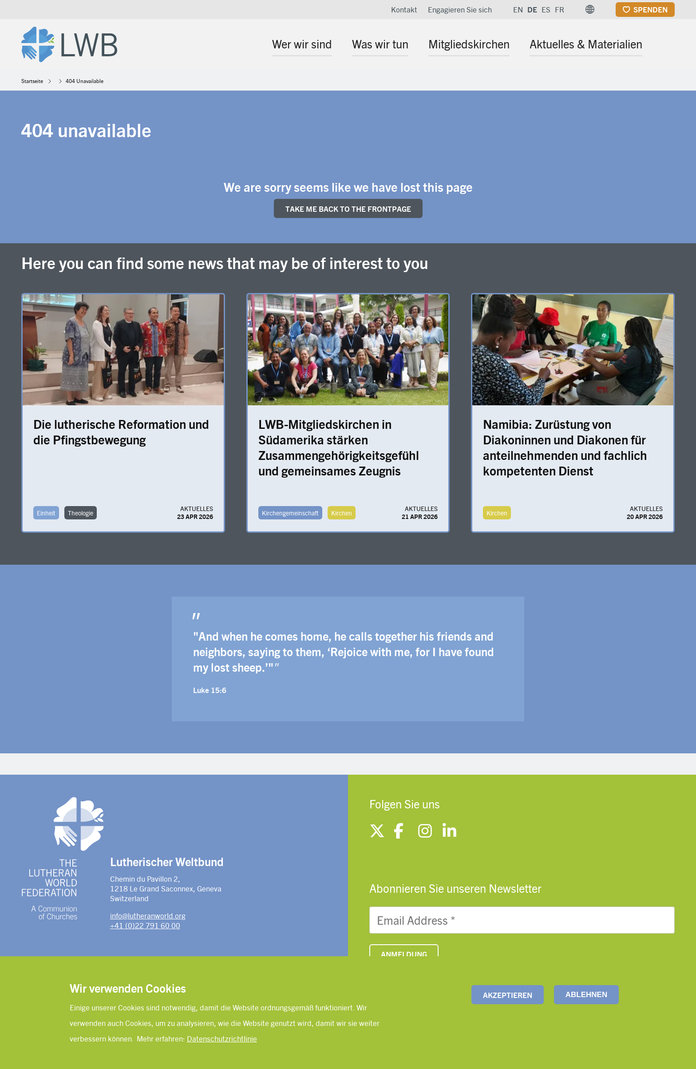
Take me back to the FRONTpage (348, 209)
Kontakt (404, 9)
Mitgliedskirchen (469, 43)
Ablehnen (586, 994)
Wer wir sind (302, 43)
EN (518, 9)
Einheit (46, 513)
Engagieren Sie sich (460, 9)
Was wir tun (380, 43)
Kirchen (341, 513)
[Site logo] (69, 42)
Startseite (32, 80)
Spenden (650, 9)
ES (546, 9)
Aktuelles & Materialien (586, 43)
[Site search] (669, 45)
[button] (589, 9)
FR (559, 9)
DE (532, 9)
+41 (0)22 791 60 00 (145, 925)
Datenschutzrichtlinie (222, 1038)
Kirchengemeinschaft (290, 513)
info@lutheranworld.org (148, 915)
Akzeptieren (507, 995)
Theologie (80, 513)
